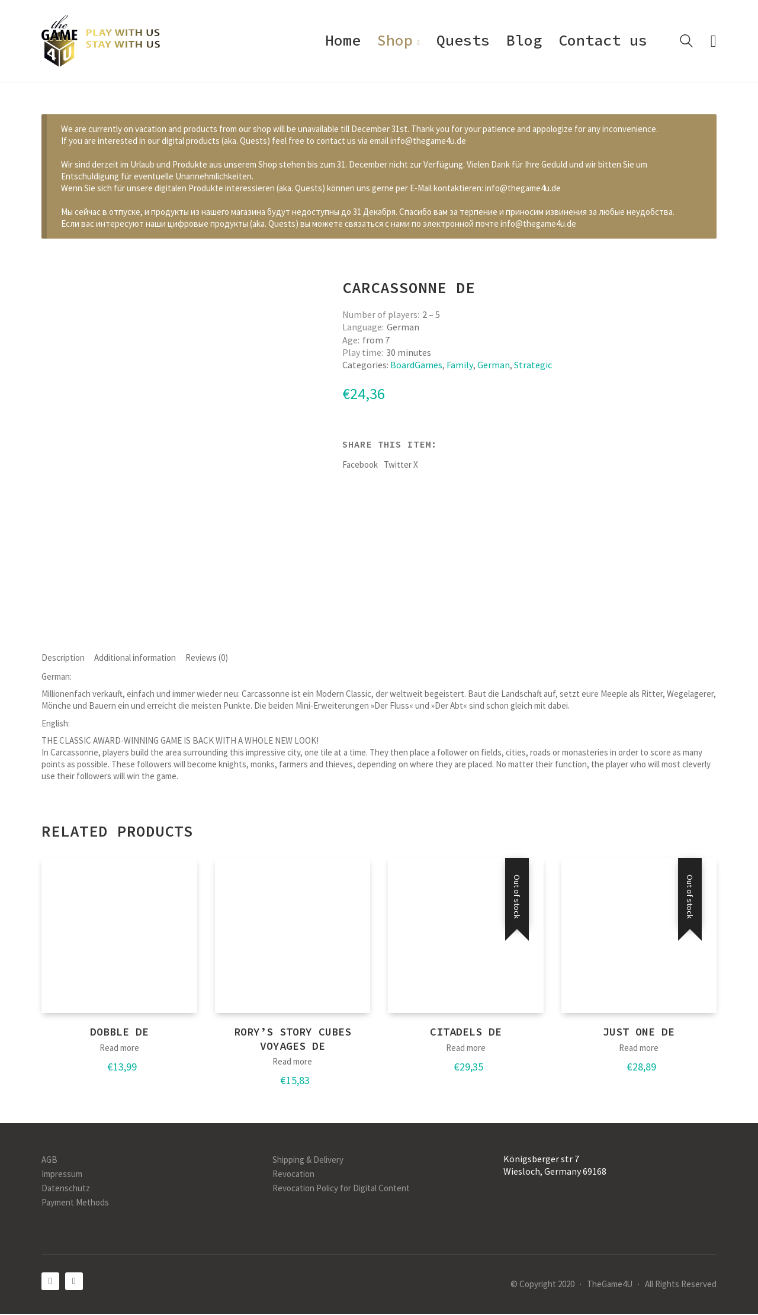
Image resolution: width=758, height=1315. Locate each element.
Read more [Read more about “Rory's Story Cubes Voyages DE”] (292, 1063)
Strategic (533, 365)
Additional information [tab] (135, 658)
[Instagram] (74, 1282)
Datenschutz (65, 1189)
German (493, 365)
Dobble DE (119, 1033)
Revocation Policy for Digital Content (341, 1189)
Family (460, 365)
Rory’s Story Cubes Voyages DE (292, 1040)
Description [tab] (63, 658)
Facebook (360, 464)
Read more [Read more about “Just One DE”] (639, 1048)
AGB (49, 1160)
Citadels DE (466, 1033)
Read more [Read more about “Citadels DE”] (466, 1048)
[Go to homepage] (100, 41)
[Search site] (686, 42)
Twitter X (401, 464)
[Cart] (714, 41)
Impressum (61, 1175)
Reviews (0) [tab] (206, 658)
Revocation (293, 1175)
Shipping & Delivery (307, 1160)
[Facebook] (50, 1282)
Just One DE (639, 1033)
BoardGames (416, 365)
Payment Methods (75, 1203)
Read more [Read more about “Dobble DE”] (119, 1048)
